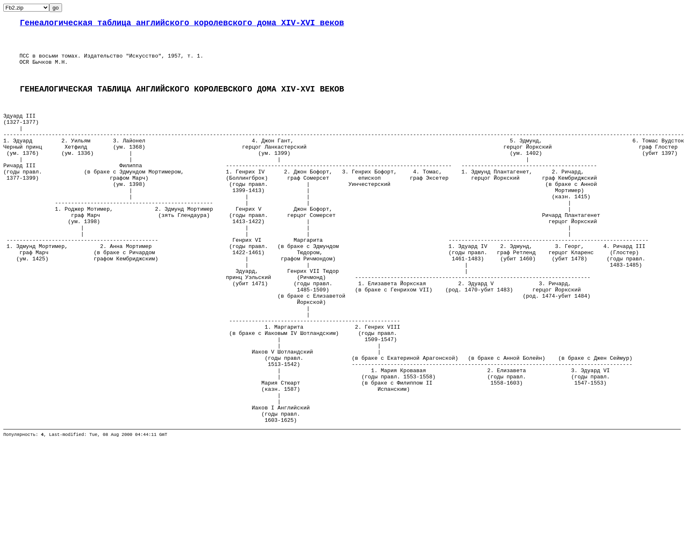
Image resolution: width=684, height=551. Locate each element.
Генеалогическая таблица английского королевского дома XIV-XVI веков (182, 24)
